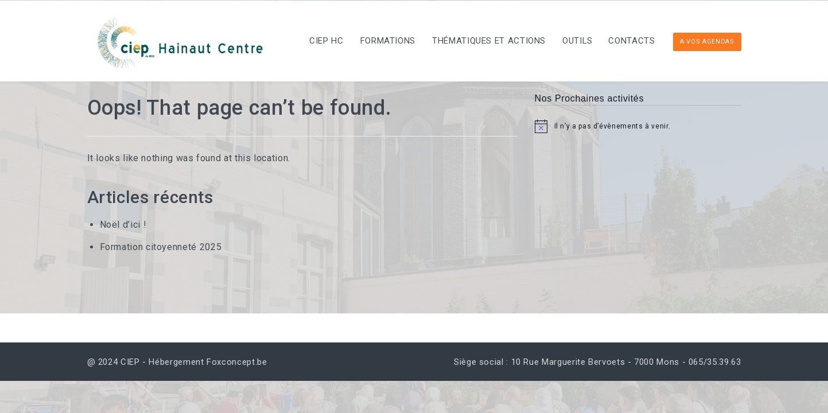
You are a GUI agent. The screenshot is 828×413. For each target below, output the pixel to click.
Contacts (630, 41)
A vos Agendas (707, 41)
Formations (377, 41)
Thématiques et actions (481, 41)
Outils (572, 41)
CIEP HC (313, 41)
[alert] (638, 126)
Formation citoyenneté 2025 (161, 246)
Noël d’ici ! (123, 224)
